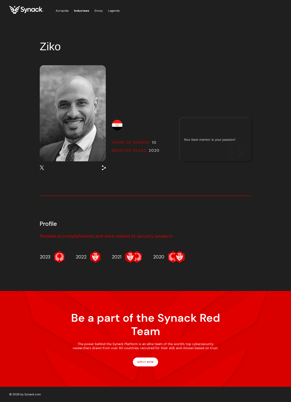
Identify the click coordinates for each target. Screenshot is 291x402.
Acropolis (62, 11)
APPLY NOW (145, 361)
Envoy (99, 11)
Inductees (81, 11)
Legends (114, 11)
